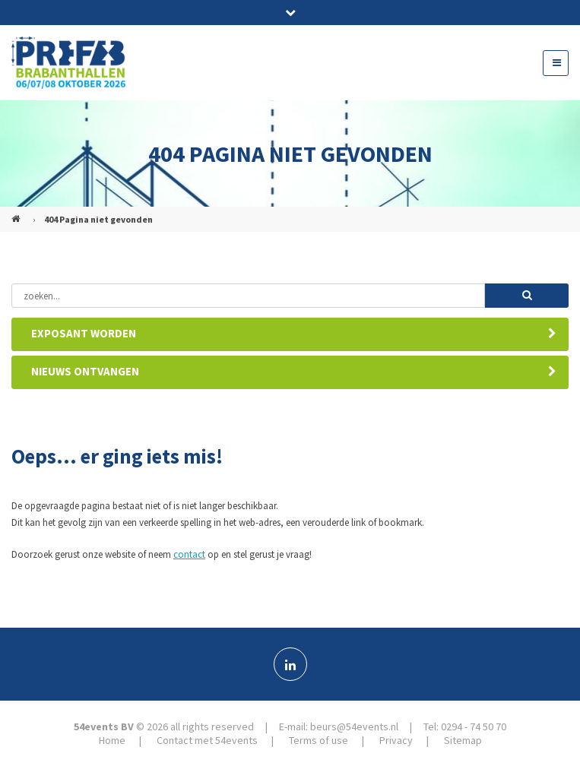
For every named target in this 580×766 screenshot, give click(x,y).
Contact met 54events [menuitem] (207, 740)
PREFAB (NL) (17, 213)
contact (189, 554)
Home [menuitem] (112, 740)
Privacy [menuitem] (396, 740)
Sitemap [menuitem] (463, 740)
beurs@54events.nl (354, 726)
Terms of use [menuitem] (318, 740)
